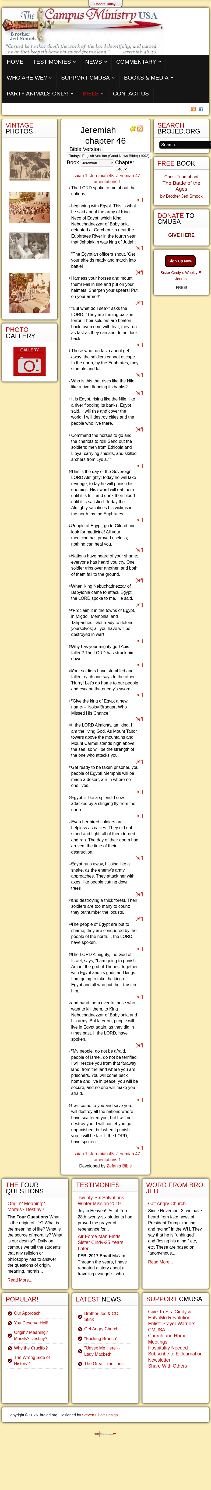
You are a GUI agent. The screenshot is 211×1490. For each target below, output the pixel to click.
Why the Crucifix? (31, 1348)
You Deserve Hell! (31, 1323)
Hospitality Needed (168, 1348)
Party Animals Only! (38, 93)
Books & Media (146, 77)
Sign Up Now (180, 261)
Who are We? (27, 77)
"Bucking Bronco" (100, 1338)
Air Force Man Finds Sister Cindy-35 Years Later (100, 1242)
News (93, 62)
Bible (91, 93)
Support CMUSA (85, 77)
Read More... (20, 1280)
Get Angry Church (101, 1329)
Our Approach (27, 1313)
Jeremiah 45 (102, 175)
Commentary (136, 62)
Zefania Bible (119, 1166)
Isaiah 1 (79, 175)
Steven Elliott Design (100, 1415)
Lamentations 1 (106, 181)
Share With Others (167, 1366)
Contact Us (131, 93)
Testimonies (52, 62)
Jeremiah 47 (128, 175)
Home (15, 62)
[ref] (139, 199)
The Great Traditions (104, 1363)
